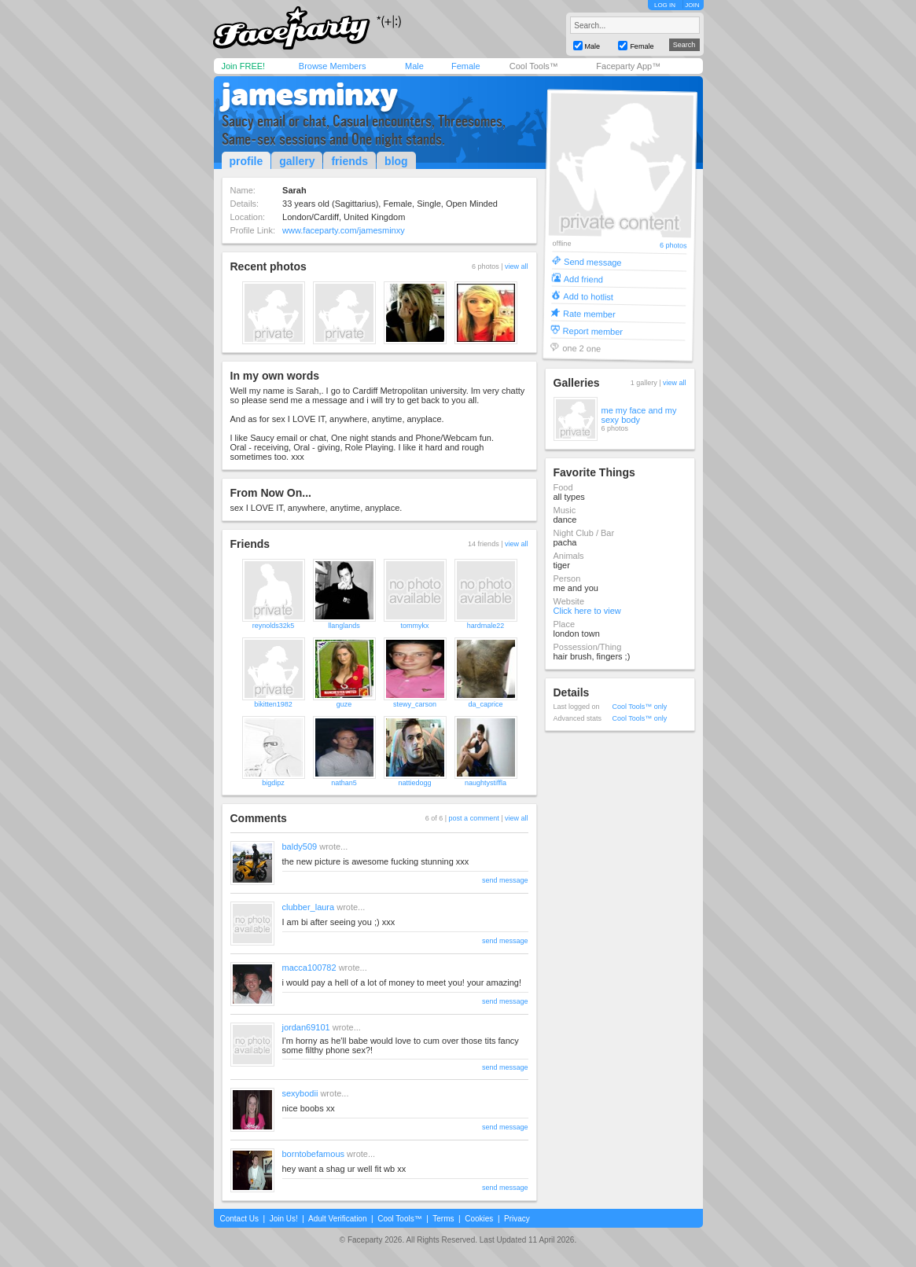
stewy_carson (414, 704)
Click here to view (587, 610)
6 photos (672, 245)
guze (344, 704)
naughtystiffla (485, 783)
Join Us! (284, 1218)
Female (465, 66)
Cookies (479, 1218)
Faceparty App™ (628, 66)
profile (246, 161)
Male (414, 66)
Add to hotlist (588, 296)
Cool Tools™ (534, 66)
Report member (592, 330)
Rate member (588, 313)
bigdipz (273, 783)
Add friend (582, 279)
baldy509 (300, 846)
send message (505, 880)
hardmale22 (486, 626)
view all (516, 266)
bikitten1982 (273, 704)
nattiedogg (414, 783)
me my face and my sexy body (639, 415)
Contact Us (239, 1218)
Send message (593, 261)
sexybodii (300, 1093)
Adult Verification (337, 1218)
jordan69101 (306, 1027)
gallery (297, 161)
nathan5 (344, 783)
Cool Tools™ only (640, 707)
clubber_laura (308, 907)
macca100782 (309, 967)
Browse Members (332, 66)
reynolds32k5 (273, 626)
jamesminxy (310, 94)
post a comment (474, 818)
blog (396, 161)
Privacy (517, 1218)
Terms (443, 1218)
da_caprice (485, 704)
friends (349, 161)
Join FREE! (244, 66)
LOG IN (664, 5)
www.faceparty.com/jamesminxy (343, 230)
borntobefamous (313, 1154)
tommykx (415, 626)
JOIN (692, 5)
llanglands (344, 626)
